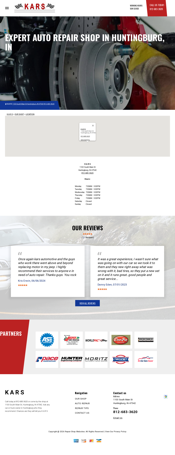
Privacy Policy (120, 431)
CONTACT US (82, 413)
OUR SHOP (19, 114)
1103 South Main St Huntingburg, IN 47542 (28, 104)
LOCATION (30, 114)
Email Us (117, 418)
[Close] (93, 125)
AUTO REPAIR (82, 403)
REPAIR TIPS (82, 408)
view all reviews (87, 303)
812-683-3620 (156, 9)
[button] (87, 144)
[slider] (87, 234)
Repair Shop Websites (75, 431)
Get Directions (85, 140)
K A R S (10, 114)
